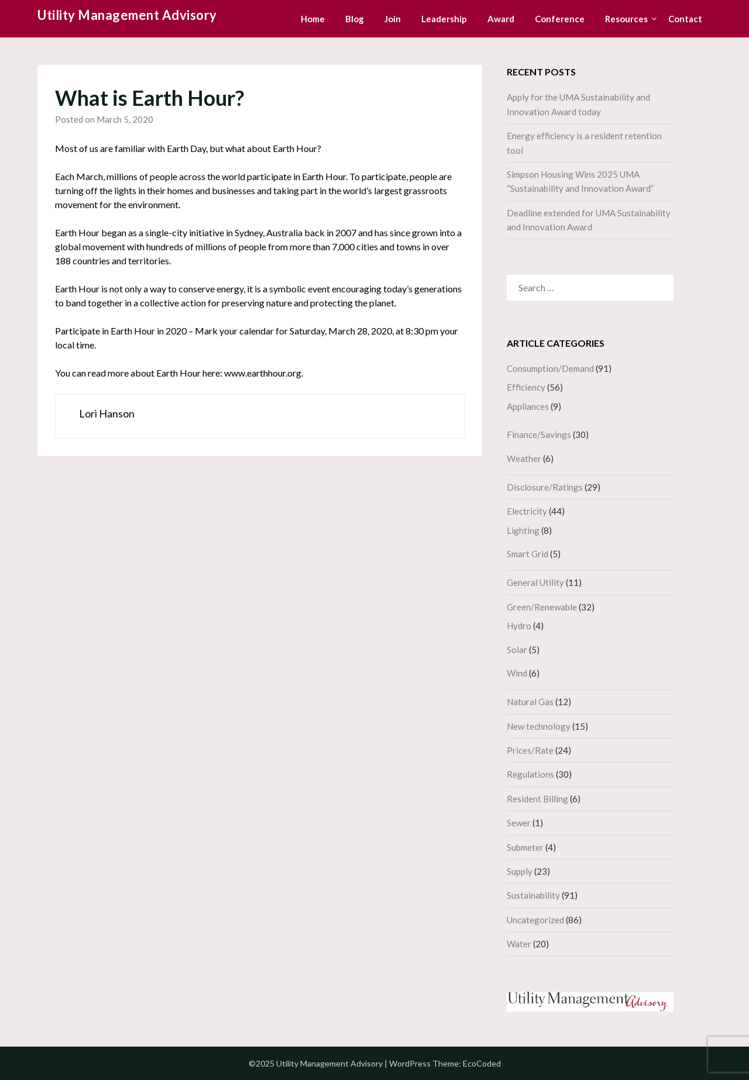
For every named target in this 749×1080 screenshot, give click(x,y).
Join (392, 18)
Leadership (444, 18)
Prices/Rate (530, 750)
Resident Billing (537, 798)
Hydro (519, 625)
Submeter (525, 847)
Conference (560, 18)
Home (313, 18)
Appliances (528, 406)
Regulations (530, 774)
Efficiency (526, 387)
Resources (626, 18)
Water (519, 943)
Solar (517, 649)
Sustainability (533, 895)
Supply (519, 871)
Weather (524, 458)
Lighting (523, 530)
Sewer (519, 822)
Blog (354, 18)
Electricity (527, 511)
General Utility (535, 582)
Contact (685, 18)
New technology (539, 726)
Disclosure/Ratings (545, 487)
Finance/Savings (539, 434)
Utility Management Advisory (127, 15)
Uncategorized (535, 920)
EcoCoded (482, 1063)
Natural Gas (530, 701)
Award (500, 18)
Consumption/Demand (550, 368)
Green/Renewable (542, 607)
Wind (517, 673)
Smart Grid (527, 553)
